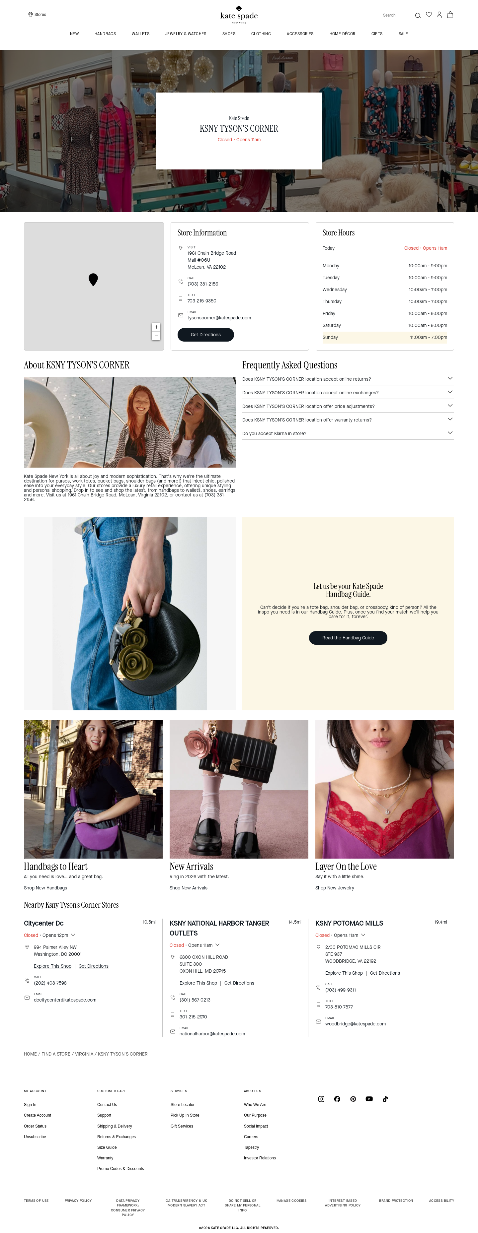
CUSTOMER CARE (111, 1091)
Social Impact (256, 1126)
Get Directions (206, 335)
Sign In (30, 1104)
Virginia (84, 1054)
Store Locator (183, 1104)
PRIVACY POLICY (78, 1201)
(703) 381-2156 (203, 284)
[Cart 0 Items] (450, 14)
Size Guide (107, 1147)
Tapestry (251, 1147)
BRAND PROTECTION (396, 1201)
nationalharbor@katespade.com (212, 1034)
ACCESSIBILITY (441, 1201)
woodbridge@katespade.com (355, 1024)
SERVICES (179, 1091)
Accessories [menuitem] (300, 34)
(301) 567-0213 (195, 1000)
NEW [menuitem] (74, 34)
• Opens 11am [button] (191, 945)
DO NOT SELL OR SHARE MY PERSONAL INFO (242, 1205)
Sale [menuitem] (403, 34)
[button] (418, 15)
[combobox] (402, 15)
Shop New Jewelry (334, 888)
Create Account (37, 1115)
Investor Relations (260, 1158)
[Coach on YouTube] (369, 1099)
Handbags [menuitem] (105, 34)
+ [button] (156, 327)
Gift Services (182, 1126)
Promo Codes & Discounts (120, 1168)
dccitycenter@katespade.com (65, 1000)
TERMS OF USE (36, 1201)
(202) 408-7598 (50, 983)
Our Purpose (255, 1115)
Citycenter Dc (43, 923)
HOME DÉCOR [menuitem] (343, 34)
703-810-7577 (339, 1007)
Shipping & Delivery (114, 1126)
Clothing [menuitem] (261, 34)
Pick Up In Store (185, 1115)
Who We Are (255, 1104)
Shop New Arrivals (188, 888)
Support (104, 1115)
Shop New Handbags (45, 888)
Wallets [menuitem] (140, 34)
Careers (251, 1137)
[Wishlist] (429, 15)
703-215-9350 (202, 301)
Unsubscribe (35, 1137)
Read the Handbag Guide (348, 638)
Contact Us (107, 1104)
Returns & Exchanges (116, 1137)
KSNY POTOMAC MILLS (349, 923)
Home (30, 1054)
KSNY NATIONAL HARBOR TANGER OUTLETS (219, 928)
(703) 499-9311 (340, 990)
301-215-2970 (193, 1017)
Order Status (35, 1126)
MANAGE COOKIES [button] (292, 1201)
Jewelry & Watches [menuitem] (185, 34)
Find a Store (55, 1054)
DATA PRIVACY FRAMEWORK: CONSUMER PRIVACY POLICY (128, 1208)
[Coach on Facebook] (337, 1099)
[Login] (439, 15)
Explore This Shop (52, 966)
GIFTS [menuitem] (377, 34)
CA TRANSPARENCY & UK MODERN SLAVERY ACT (186, 1203)
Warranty (105, 1158)
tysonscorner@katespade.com (219, 318)
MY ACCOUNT (35, 1091)
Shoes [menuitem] (228, 34)
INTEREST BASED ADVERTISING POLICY (342, 1203)
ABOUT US (252, 1091)
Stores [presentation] (40, 14)
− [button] (156, 336)
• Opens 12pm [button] (46, 935)
